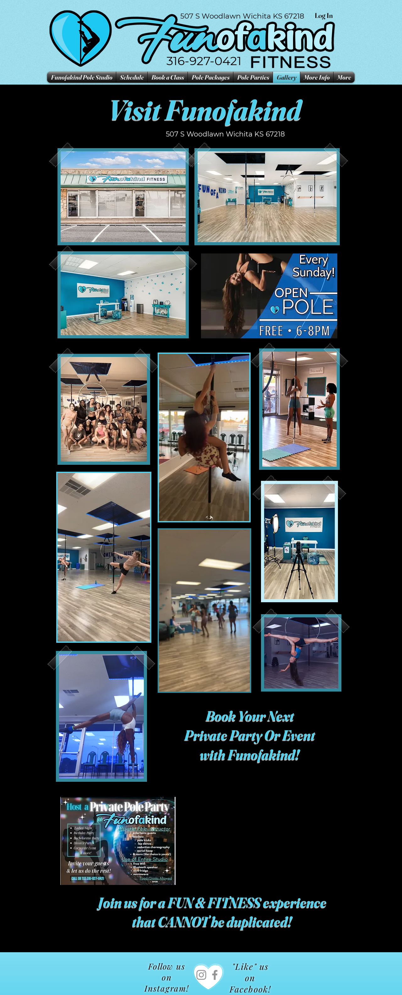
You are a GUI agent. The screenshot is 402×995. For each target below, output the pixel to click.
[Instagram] (201, 974)
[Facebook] (214, 974)
